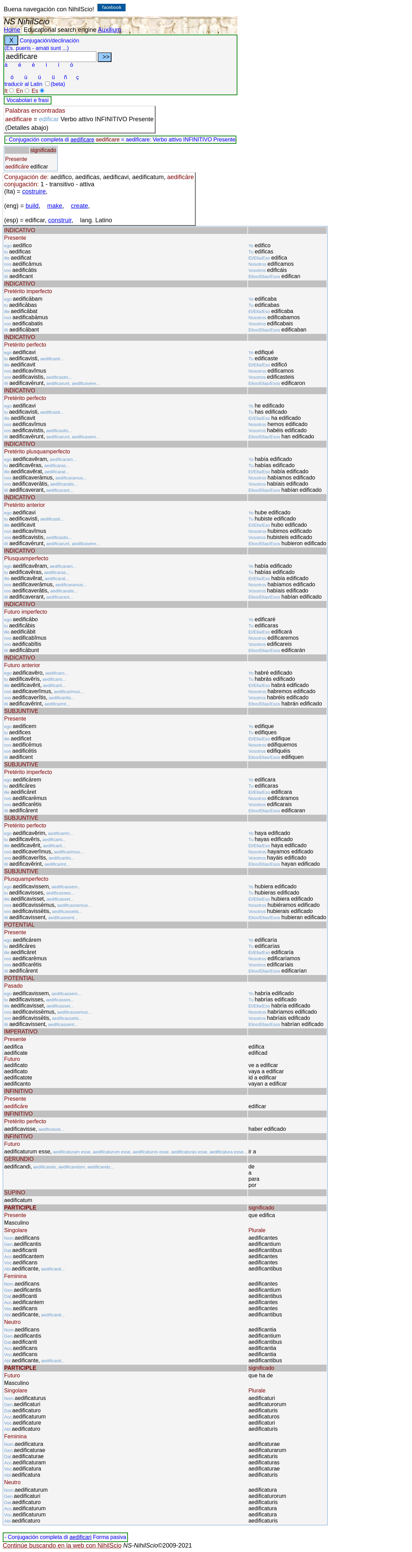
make (54, 205)
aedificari (80, 1537)
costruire (34, 191)
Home (12, 29)
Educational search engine (60, 29)
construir (60, 220)
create (79, 205)
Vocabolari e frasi (28, 100)
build (32, 205)
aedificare (82, 139)
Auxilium (109, 29)
